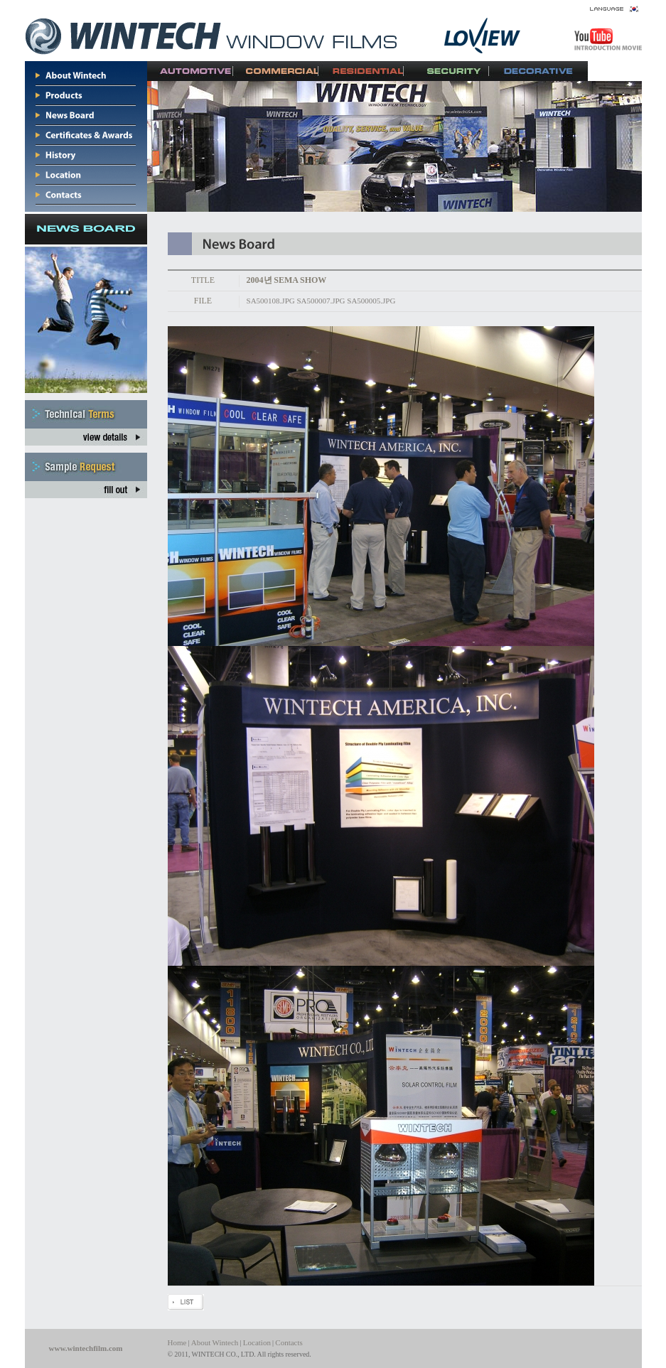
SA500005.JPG (371, 300)
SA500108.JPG (271, 300)
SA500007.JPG (320, 300)
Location (257, 1342)
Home (177, 1342)
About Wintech (215, 1342)
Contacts (289, 1342)
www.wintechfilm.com (86, 1348)
